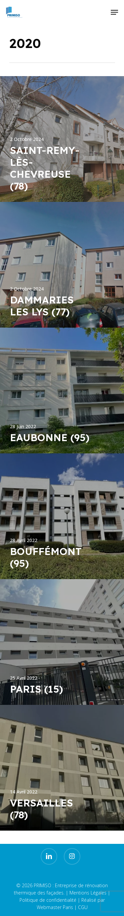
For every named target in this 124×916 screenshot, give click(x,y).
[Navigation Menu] (114, 12)
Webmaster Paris (55, 907)
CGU (83, 907)
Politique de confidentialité (48, 900)
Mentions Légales (87, 893)
